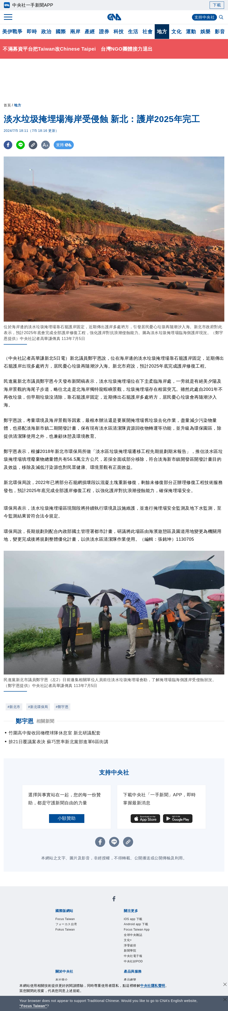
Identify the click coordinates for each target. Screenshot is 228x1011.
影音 (220, 31)
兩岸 (75, 31)
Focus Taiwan (65, 919)
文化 (176, 31)
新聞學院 (130, 952)
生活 (133, 31)
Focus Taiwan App (137, 930)
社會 (147, 31)
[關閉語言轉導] (225, 1000)
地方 (162, 31)
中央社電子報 (134, 957)
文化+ (128, 941)
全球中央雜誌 (134, 935)
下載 (217, 5)
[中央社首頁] (114, 17)
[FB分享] (8, 145)
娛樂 (205, 31)
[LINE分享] (20, 145)
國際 (61, 31)
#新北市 (14, 707)
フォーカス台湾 (67, 924)
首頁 (7, 105)
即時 (32, 31)
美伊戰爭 (12, 31)
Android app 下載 (136, 924)
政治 (46, 31)
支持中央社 (204, 17)
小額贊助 (67, 818)
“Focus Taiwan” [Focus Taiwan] (33, 1006)
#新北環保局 (38, 707)
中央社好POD (134, 963)
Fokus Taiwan (65, 930)
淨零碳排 (130, 946)
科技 (119, 31)
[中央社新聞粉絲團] (114, 900)
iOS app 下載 (133, 919)
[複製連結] (33, 145)
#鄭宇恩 (62, 707)
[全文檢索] (221, 17)
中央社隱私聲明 (152, 986)
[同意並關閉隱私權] (225, 985)
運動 (191, 31)
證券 (104, 31)
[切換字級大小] (45, 145)
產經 (90, 31)
